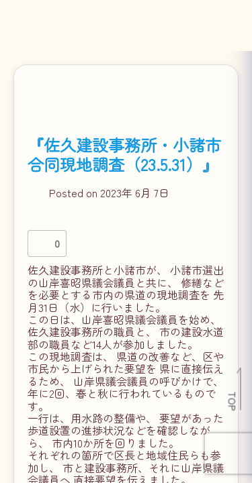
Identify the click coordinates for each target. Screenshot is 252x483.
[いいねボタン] (41, 243)
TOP (233, 401)
